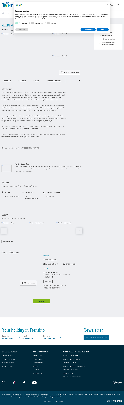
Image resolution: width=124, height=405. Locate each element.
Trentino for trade (39, 359)
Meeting (35, 366)
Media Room (37, 356)
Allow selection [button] (88, 29)
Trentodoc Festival (69, 363)
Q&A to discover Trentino (72, 377)
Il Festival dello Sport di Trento (74, 366)
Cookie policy (59, 401)
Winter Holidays (7, 366)
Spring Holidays (7, 356)
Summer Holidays (8, 359)
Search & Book (68, 373)
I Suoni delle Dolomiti (70, 356)
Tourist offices (38, 363)
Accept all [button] (102, 29)
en (119, 5)
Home (5, 13)
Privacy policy (47, 401)
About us (36, 370)
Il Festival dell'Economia (71, 359)
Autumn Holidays (8, 363)
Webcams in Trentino (70, 370)
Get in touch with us (96, 337)
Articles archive (38, 373)
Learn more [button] (22, 29)
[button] (107, 4)
